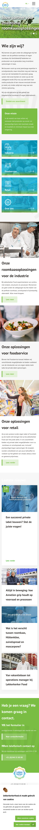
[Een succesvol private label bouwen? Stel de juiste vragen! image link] (19, 498)
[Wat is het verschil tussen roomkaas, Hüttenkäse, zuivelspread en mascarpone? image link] (19, 614)
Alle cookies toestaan (23, 824)
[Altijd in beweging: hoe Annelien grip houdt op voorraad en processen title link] (19, 595)
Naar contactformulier (15, 736)
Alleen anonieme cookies (25, 818)
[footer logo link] (19, 773)
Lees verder (10, 462)
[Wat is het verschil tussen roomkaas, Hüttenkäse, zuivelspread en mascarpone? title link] (19, 637)
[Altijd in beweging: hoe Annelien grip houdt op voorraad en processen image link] (19, 576)
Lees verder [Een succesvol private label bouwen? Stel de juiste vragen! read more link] (10, 560)
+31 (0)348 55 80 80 (14, 757)
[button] (31, 33)
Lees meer (10, 299)
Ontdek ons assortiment (15, 101)
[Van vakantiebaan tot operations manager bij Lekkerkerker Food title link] (19, 680)
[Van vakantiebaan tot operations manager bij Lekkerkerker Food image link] (19, 661)
